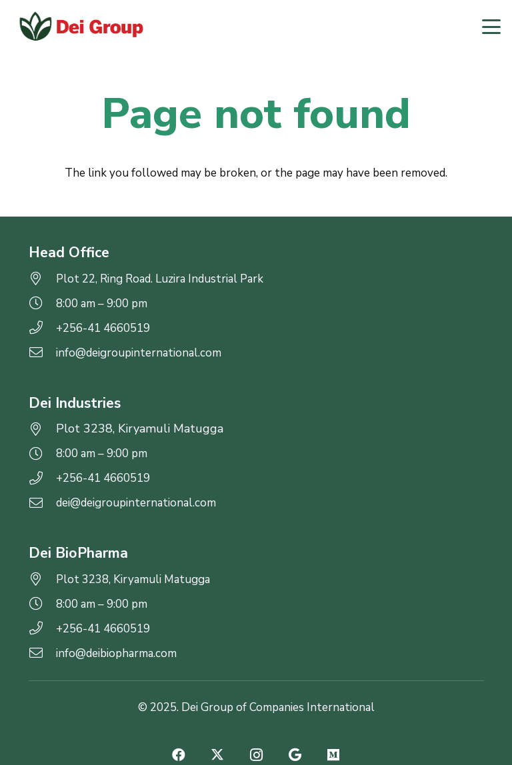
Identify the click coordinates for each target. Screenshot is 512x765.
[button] (491, 26)
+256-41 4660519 (103, 328)
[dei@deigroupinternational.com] (42, 503)
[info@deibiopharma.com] (42, 653)
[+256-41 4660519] (42, 328)
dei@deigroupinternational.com (136, 502)
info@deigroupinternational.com (138, 353)
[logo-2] (80, 27)
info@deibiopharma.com (116, 653)
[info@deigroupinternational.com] (42, 352)
